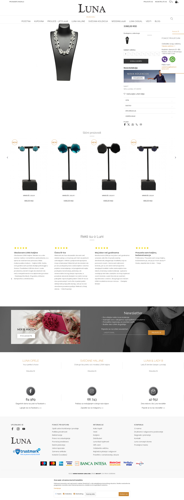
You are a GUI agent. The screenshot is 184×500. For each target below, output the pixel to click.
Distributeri (97, 461)
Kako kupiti (97, 451)
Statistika (68, 494)
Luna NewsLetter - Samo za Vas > (92, 23)
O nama (137, 451)
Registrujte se (161, 2)
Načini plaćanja (58, 468)
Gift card (96, 468)
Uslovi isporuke (58, 471)
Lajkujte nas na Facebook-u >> (31, 431)
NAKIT (36, 27)
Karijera (96, 458)
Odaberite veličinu (100, 471)
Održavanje (147, 139)
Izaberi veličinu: (128, 73)
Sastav (147, 128)
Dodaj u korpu (136, 84)
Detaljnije (57, 488)
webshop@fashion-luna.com (169, 68)
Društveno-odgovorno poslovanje (148, 454)
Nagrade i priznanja (142, 458)
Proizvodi (29, 27)
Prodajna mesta (141, 468)
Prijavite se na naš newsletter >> (153, 431)
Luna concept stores (143, 464)
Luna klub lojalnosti (101, 464)
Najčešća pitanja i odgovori (104, 474)
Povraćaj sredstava (60, 464)
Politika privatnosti (59, 454)
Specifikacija (147, 133)
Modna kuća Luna (17, 27)
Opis (147, 123)
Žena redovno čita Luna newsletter (153, 426)
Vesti (95, 454)
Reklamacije (57, 458)
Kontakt (137, 461)
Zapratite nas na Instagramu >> (92, 431)
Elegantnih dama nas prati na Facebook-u (31, 426)
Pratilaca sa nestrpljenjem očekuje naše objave (92, 426)
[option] (38, 24)
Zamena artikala (59, 474)
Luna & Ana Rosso (145, 23)
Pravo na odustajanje (61, 461)
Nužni (59, 494)
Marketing (79, 494)
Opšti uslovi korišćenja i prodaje (65, 451)
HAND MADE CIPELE (38, 23)
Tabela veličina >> (168, 46)
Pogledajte (30, 394)
